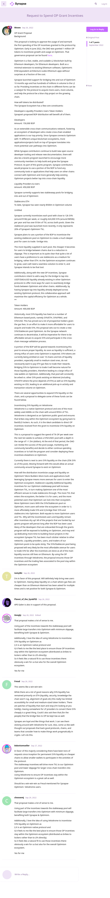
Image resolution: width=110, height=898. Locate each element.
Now (89, 85)
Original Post (92, 37)
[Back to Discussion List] (3, 3)
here (50, 55)
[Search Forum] (95, 3)
